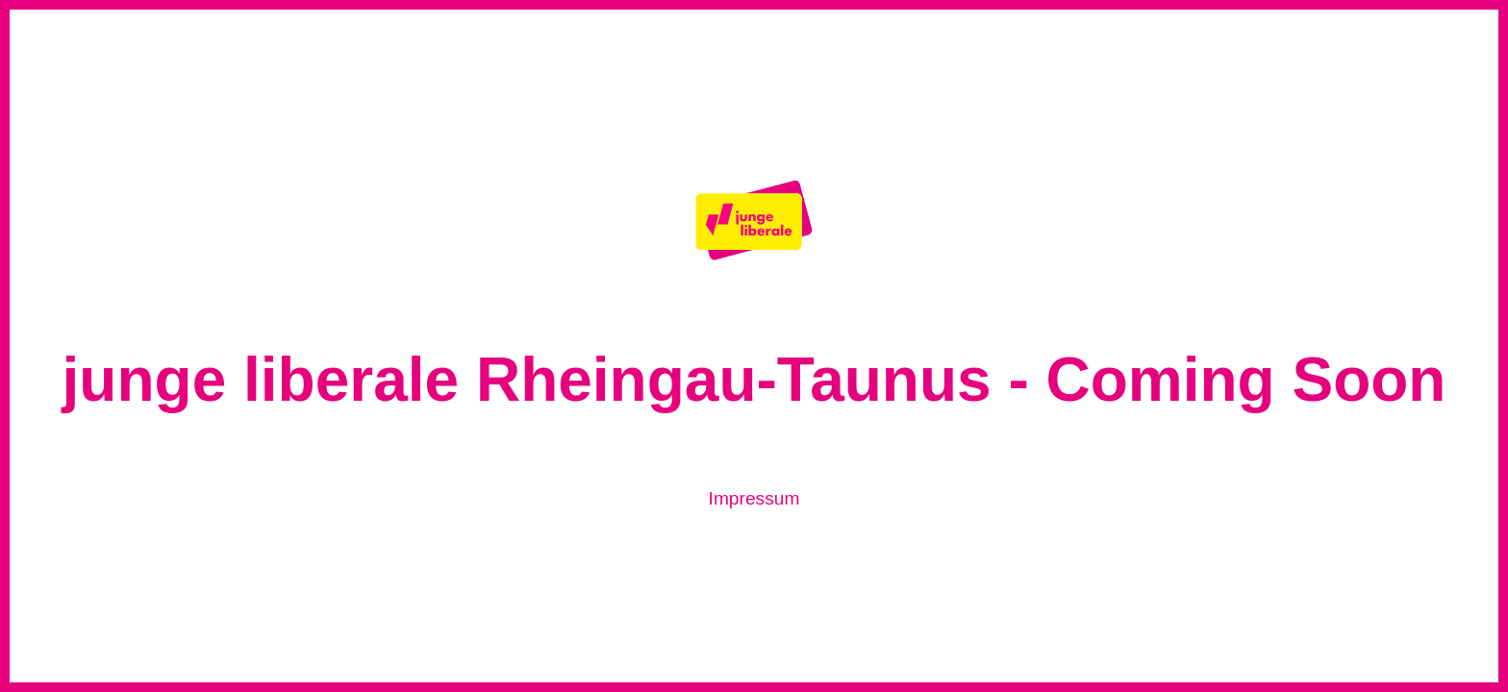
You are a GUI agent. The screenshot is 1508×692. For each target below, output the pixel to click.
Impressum (754, 498)
